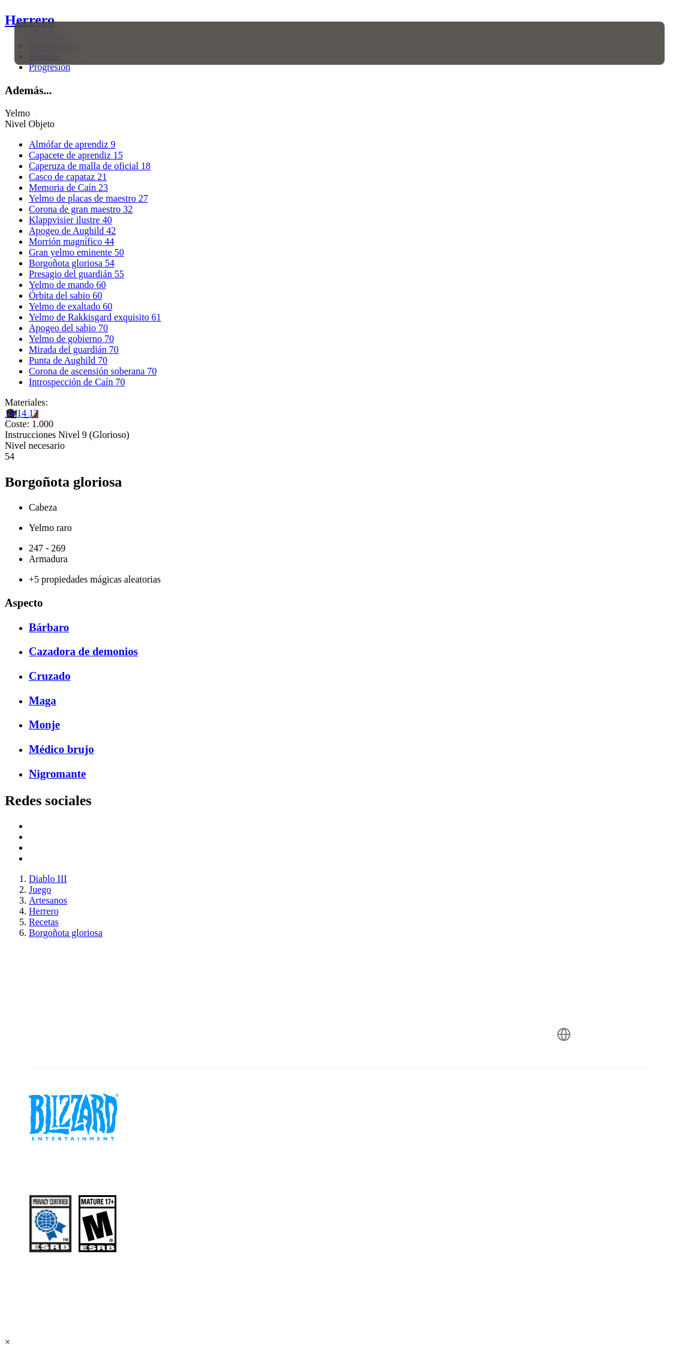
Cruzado (50, 676)
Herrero (30, 20)
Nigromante (57, 773)
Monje (44, 724)
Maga (42, 700)
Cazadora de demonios (83, 651)
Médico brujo (61, 749)
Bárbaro (49, 627)
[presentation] (50, 43)
